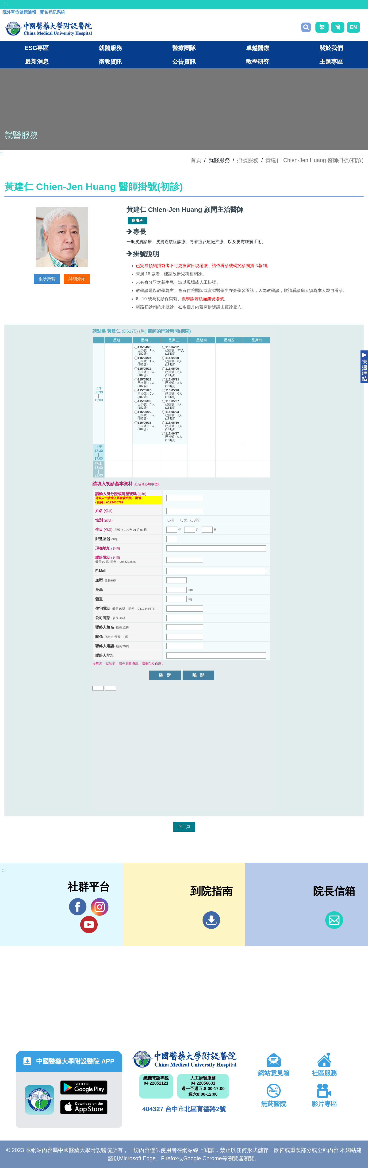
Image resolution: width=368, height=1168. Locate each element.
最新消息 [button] (37, 61)
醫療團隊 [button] (184, 48)
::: (6, 4)
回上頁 (184, 826)
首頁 (196, 160)
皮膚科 (137, 220)
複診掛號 (46, 278)
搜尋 (306, 27)
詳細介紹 (77, 278)
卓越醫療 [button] (257, 48)
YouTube (89, 924)
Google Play (83, 1087)
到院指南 (211, 920)
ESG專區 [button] (37, 48)
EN (353, 27)
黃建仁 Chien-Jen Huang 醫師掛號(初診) (314, 160)
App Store (83, 1107)
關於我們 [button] (331, 48)
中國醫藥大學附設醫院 (184, 1059)
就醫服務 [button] (110, 48)
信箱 (334, 920)
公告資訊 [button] (184, 61)
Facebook (78, 907)
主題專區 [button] (331, 61)
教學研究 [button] (257, 61)
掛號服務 (248, 160)
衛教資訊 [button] (110, 61)
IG (99, 907)
